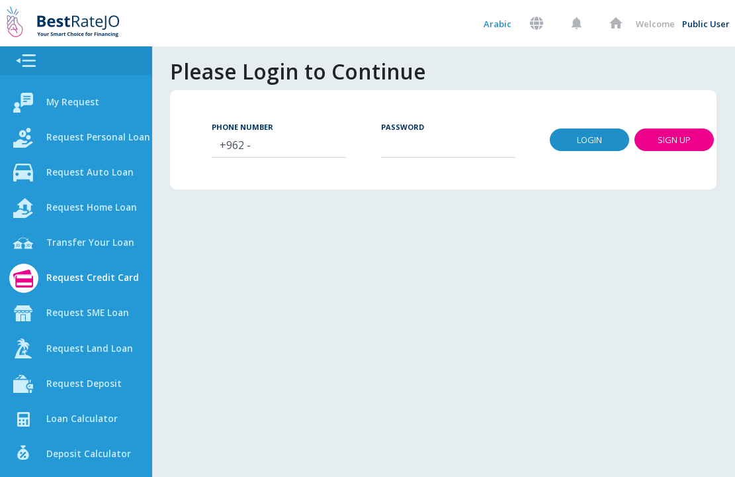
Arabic (497, 24)
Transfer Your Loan (96, 246)
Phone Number (264, 127)
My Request (77, 103)
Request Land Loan (95, 353)
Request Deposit (89, 389)
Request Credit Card (98, 282)
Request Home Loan (98, 210)
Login (611, 140)
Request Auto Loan (96, 175)
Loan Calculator (86, 425)
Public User (706, 24)
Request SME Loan (93, 318)
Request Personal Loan (92, 139)
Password (423, 127)
